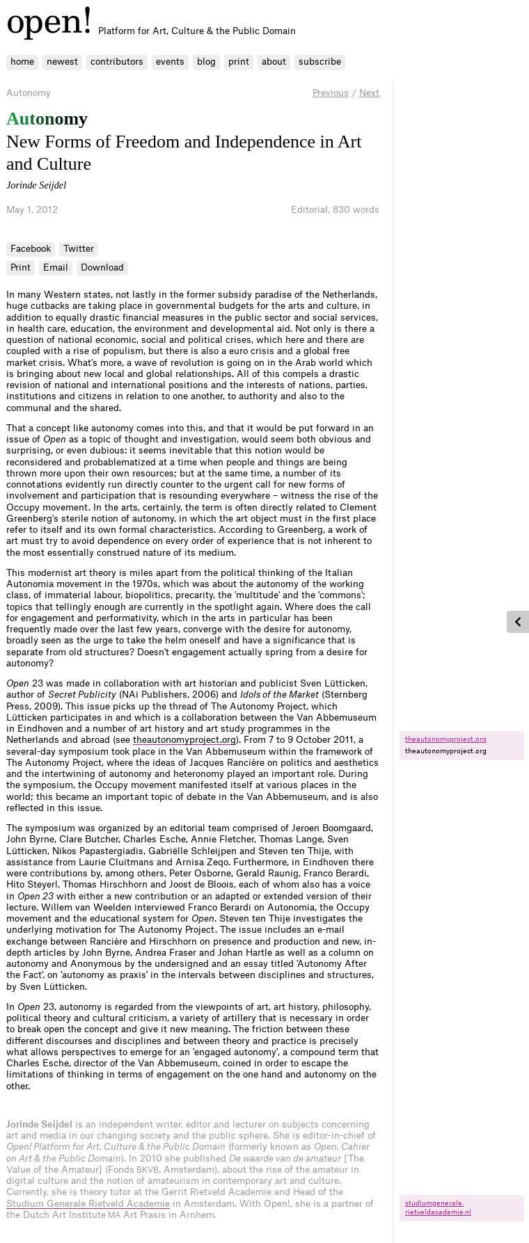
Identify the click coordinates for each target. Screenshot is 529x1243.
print (238, 61)
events (170, 61)
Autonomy (28, 92)
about (274, 61)
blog (206, 61)
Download (102, 267)
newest (62, 61)
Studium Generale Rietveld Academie (88, 1203)
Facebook (30, 248)
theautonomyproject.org (184, 739)
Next (369, 92)
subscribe (320, 61)
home (22, 61)
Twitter (78, 248)
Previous (331, 92)
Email (55, 267)
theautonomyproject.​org (446, 739)
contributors (116, 61)
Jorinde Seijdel (36, 185)
